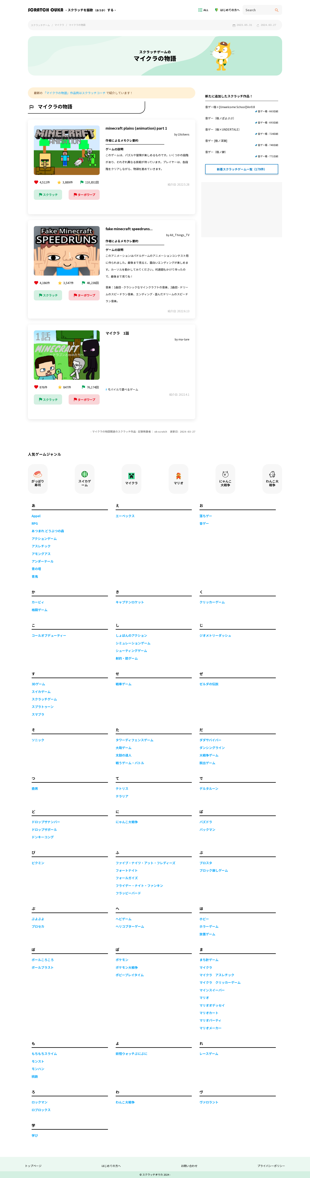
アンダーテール (43, 561)
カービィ (38, 602)
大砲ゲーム (123, 747)
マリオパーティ (210, 1020)
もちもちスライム (44, 1053)
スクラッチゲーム (40, 25)
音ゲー (204, 523)
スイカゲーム (85, 479)
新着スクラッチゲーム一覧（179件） (242, 169)
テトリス (122, 788)
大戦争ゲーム (208, 755)
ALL (204, 10)
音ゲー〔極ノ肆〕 (241, 154)
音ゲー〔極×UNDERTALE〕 (241, 131)
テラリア (122, 796)
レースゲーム (208, 1053)
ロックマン (39, 1102)
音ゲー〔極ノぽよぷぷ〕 (241, 120)
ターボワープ (84, 194)
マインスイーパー (212, 990)
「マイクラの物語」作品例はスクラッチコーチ (74, 93)
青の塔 (36, 568)
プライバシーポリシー (271, 1166)
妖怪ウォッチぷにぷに (131, 1053)
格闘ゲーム (39, 609)
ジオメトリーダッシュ (215, 635)
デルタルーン (208, 788)
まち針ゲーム (208, 959)
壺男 (35, 788)
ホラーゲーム (208, 926)
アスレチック (41, 546)
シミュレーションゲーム (133, 643)
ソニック (38, 739)
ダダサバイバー (210, 739)
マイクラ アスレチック (216, 974)
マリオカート (208, 1012)
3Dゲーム (38, 683)
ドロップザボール (44, 829)
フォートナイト (127, 870)
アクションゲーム (44, 538)
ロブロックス (41, 1109)
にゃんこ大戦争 (225, 479)
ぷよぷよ (38, 918)
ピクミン (38, 862)
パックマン (207, 829)
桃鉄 (35, 1076)
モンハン (38, 1068)
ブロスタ (205, 862)
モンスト (38, 1061)
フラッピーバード (128, 893)
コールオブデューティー (49, 635)
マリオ (178, 479)
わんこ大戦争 (272, 479)
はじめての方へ (228, 10)
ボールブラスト (43, 967)
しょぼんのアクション (131, 635)
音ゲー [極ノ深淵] (241, 143)
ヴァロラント (208, 1102)
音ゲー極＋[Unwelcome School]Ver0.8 (241, 109)
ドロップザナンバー (46, 821)
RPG (35, 523)
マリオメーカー (210, 1027)
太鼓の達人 (123, 755)
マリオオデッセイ (212, 1005)
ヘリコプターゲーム (130, 926)
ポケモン (122, 959)
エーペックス (125, 515)
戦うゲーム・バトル (130, 762)
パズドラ (205, 821)
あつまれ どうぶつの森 (48, 530)
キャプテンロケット (130, 602)
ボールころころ (43, 959)
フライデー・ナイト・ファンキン (139, 885)
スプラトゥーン (43, 706)
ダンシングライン (212, 747)
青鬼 (35, 576)
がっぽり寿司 (38, 479)
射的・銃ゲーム (127, 658)
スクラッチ (48, 194)
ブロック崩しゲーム (213, 870)
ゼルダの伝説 (208, 683)
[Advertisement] (241, 209)
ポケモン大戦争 (127, 967)
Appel (36, 515)
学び (35, 1135)
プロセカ (38, 926)
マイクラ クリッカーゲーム (220, 982)
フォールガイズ (127, 877)
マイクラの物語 (77, 24)
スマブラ (38, 714)
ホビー (204, 918)
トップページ (33, 1166)
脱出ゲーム (207, 762)
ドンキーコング (43, 837)
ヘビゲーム (123, 918)
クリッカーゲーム (212, 602)
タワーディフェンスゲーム (134, 739)
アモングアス (41, 553)
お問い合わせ (189, 1166)
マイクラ (59, 24)
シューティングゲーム (131, 650)
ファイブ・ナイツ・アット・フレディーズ (145, 862)
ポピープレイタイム (130, 974)
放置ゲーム (207, 934)
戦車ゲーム (123, 683)
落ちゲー (205, 515)
